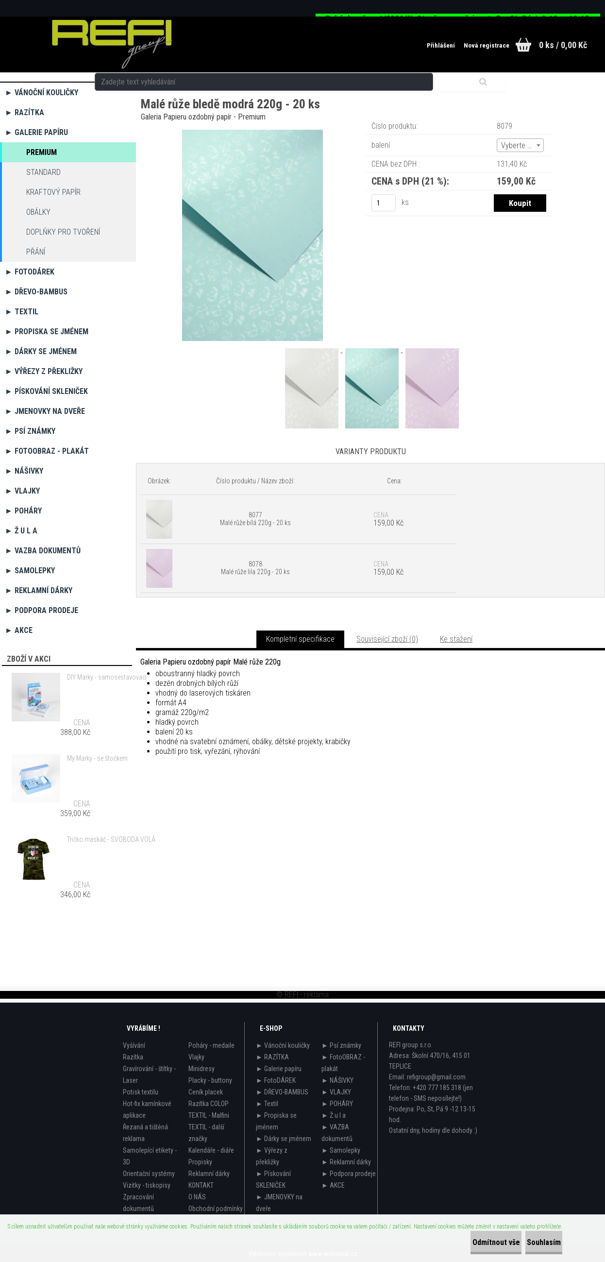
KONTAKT (201, 1185)
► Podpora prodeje (41, 610)
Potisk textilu (140, 1092)
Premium (41, 152)
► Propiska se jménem (46, 331)
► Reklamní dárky (38, 590)
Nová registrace (471, 46)
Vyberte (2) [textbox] (518, 145)
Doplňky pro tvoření (63, 232)
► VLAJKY (22, 490)
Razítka (133, 1057)
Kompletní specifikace (300, 639)
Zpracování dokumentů (138, 1202)
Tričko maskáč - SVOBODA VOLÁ (111, 839)
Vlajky (196, 1057)
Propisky (200, 1162)
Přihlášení (420, 46)
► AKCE (19, 630)
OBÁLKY (38, 212)
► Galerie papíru (36, 132)
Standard (43, 172)
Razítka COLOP (208, 1104)
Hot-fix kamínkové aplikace (147, 1109)
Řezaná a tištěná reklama (145, 1133)
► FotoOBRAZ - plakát (47, 451)
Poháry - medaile (211, 1045)
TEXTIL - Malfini (208, 1115)
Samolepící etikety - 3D (150, 1156)
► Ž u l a (21, 530)
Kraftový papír (53, 192)
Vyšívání (134, 1045)
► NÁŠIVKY (24, 471)
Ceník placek (205, 1092)
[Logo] (112, 44)
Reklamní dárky (209, 1173)
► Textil (21, 311)
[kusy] (383, 202)
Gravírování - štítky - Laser (149, 1074)
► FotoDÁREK (29, 271)
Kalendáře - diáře (211, 1150)
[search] (386, 44)
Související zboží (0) (387, 639)
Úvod (147, 84)
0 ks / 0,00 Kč (563, 45)
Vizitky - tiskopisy (146, 1185)
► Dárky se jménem (41, 351)
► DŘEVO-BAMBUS (36, 291)
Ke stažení (456, 639)
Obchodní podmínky (215, 1208)
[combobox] (520, 145)
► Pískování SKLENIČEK (46, 391)
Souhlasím (533, 1242)
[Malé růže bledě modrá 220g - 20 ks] (252, 133)
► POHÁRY (23, 510)
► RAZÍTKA (24, 112)
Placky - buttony (210, 1080)
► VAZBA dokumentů (43, 550)
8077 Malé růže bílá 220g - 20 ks (255, 519)
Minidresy (201, 1069)
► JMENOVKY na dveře (45, 411)
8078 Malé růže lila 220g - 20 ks (255, 568)
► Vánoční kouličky (41, 92)
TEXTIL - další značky (206, 1133)
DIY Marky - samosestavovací (107, 677)
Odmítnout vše (464, 1242)
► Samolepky (30, 570)
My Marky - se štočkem (97, 758)
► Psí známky (30, 431)
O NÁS (197, 1197)
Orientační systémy (149, 1173)
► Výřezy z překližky (44, 371)
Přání (35, 251)
